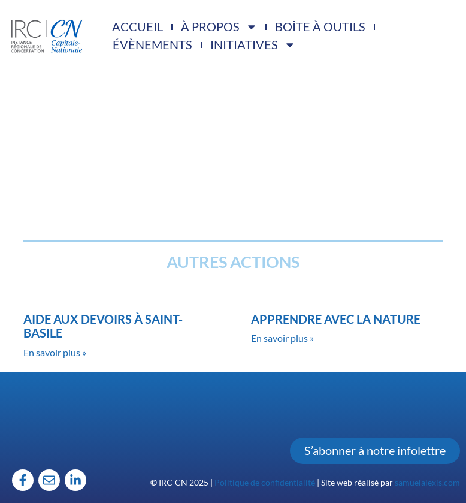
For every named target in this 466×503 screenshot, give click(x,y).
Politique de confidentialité (264, 482)
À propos (219, 27)
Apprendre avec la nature (335, 319)
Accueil (137, 27)
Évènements (152, 45)
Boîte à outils (320, 27)
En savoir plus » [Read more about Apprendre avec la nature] (282, 338)
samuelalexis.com (427, 482)
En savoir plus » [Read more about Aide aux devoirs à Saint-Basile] (54, 352)
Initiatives (253, 45)
